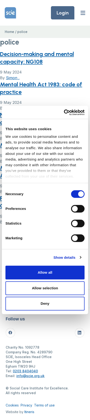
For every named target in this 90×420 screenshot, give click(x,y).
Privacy (26, 405)
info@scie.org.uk (30, 376)
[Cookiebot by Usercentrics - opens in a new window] (64, 112)
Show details (65, 257)
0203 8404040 (25, 371)
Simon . (12, 77)
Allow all (45, 272)
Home (9, 32)
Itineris (29, 412)
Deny (44, 303)
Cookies (12, 405)
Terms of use (44, 405)
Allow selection (45, 288)
